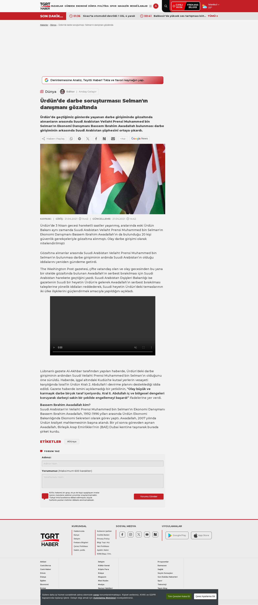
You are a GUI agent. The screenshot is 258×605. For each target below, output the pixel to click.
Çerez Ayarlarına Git (205, 596)
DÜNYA (92, 6)
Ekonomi (44, 585)
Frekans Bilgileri (81, 543)
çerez (96, 594)
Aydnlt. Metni (103, 550)
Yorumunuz (67, 471)
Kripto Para (103, 569)
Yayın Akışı (162, 588)
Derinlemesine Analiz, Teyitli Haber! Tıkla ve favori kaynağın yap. (94, 80)
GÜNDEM (69, 6)
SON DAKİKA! (52, 16)
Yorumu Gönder (148, 496)
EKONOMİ (81, 6)
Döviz (43, 573)
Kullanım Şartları (104, 531)
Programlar (163, 562)
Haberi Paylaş (53, 139)
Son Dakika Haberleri (168, 577)
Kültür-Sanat (104, 566)
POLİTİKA (102, 6)
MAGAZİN (123, 6)
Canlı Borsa (45, 566)
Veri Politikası (103, 546)
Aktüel (43, 562)
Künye (76, 535)
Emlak (43, 588)
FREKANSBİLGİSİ (192, 6)
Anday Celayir (88, 91)
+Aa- (123, 138)
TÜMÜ (213, 15)
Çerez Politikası (81, 546)
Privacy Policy (103, 539)
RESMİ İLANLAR (139, 6)
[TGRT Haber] (45, 6)
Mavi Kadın (103, 581)
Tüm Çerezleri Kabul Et (179, 596)
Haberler (44, 25)
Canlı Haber (45, 569)
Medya (101, 585)
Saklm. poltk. (79, 550)
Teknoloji (162, 585)
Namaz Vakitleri (105, 588)
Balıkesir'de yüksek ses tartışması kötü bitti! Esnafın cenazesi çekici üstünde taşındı (180, 15)
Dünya (53, 25)
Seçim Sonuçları (165, 573)
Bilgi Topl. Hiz (103, 543)
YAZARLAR (57, 6)
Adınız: (46, 457)
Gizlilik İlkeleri (103, 535)
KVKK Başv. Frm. (104, 554)
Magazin (102, 577)
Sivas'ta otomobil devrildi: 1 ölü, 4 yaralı (109, 15)
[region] (129, 597)
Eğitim (43, 581)
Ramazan (162, 566)
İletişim (77, 539)
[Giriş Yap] (156, 6)
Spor (160, 581)
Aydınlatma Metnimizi (104, 598)
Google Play (177, 535)
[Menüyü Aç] (150, 6)
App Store (201, 535)
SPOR (113, 6)
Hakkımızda (79, 531)
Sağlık (160, 569)
